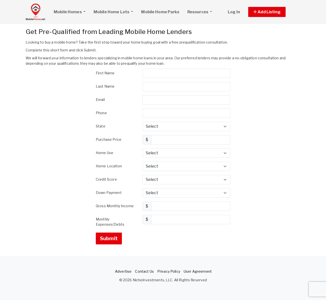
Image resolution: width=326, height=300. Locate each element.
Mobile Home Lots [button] (112, 12)
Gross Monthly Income (115, 206)
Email (100, 99)
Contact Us (144, 271)
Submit (109, 238)
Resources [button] (198, 12)
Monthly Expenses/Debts (110, 221)
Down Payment (109, 192)
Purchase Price (108, 139)
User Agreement (198, 271)
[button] (272, 12)
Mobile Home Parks (160, 12)
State (100, 126)
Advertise (123, 271)
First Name (105, 73)
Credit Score (106, 179)
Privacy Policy (168, 271)
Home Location (109, 166)
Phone (101, 113)
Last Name (105, 86)
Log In (234, 12)
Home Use (104, 153)
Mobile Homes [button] (71, 11)
